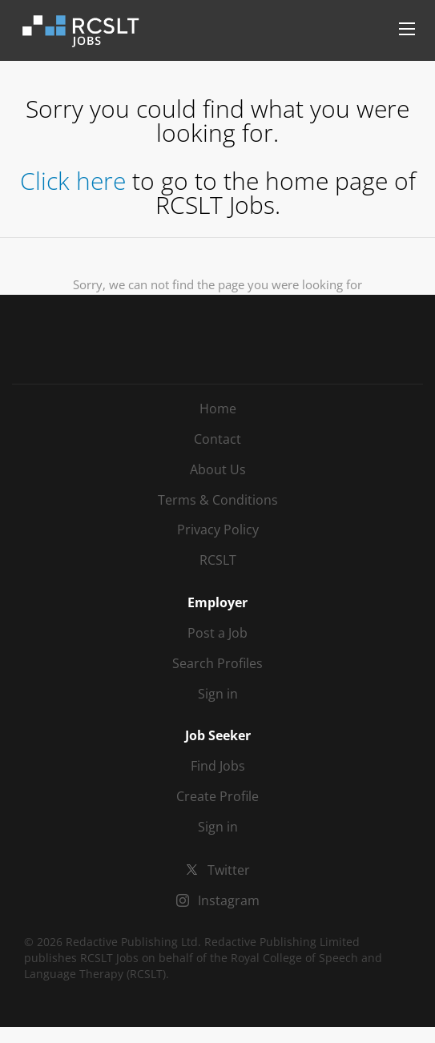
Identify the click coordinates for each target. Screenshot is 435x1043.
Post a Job (217, 633)
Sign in (218, 694)
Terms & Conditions (218, 500)
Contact (217, 439)
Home (217, 408)
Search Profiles (217, 663)
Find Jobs (218, 766)
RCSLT (217, 560)
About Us (218, 469)
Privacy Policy (218, 529)
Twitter (228, 870)
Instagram (229, 900)
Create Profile (217, 796)
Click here (73, 180)
